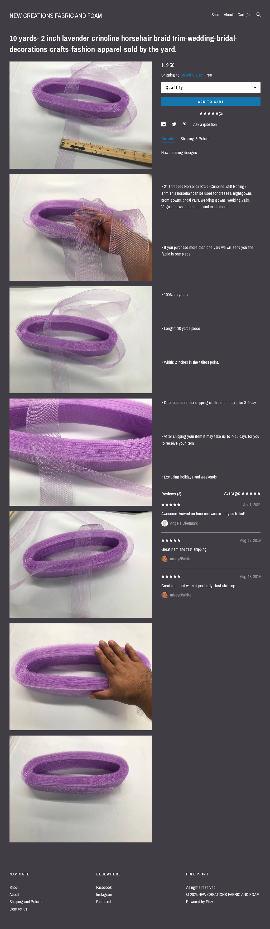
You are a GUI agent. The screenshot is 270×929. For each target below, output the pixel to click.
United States (192, 75)
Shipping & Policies (196, 138)
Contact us (18, 909)
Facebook (104, 887)
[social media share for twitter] (174, 124)
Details (168, 138)
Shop (215, 14)
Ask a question (205, 124)
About (228, 14)
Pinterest (103, 901)
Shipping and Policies (26, 901)
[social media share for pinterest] (185, 124)
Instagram (104, 894)
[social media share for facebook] (164, 124)
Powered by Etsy (199, 901)
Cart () (244, 14)
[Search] (259, 15)
